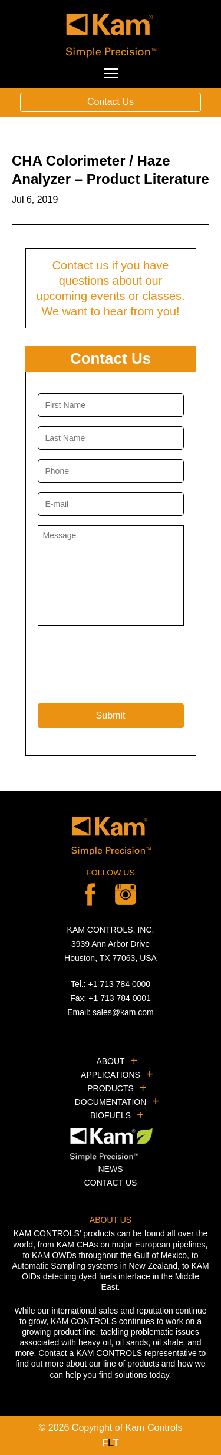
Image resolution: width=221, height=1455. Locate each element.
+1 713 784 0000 (119, 984)
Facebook (90, 894)
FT (110, 1443)
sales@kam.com (123, 1012)
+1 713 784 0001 (119, 998)
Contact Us (110, 102)
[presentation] (127, 661)
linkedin (125, 894)
